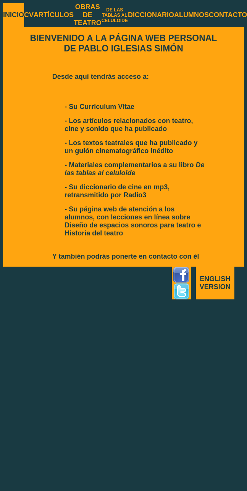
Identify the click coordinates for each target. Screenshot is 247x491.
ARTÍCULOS (54, 15)
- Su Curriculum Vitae (99, 106)
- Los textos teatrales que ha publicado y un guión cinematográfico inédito (131, 147)
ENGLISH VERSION (215, 283)
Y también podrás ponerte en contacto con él (125, 256)
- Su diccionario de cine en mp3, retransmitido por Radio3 (117, 191)
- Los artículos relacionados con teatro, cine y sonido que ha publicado (129, 125)
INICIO (13, 15)
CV (29, 15)
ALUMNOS (191, 15)
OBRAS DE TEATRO (88, 15)
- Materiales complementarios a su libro (134, 169)
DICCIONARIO (151, 15)
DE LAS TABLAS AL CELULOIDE (115, 15)
